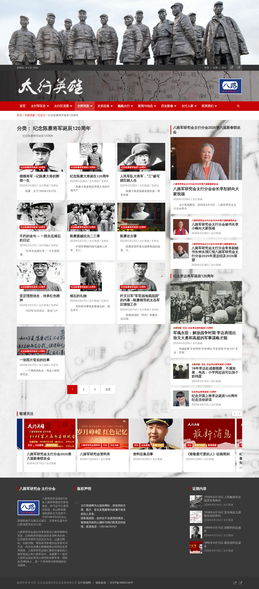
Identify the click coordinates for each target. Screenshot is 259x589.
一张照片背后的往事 (35, 360)
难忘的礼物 (78, 296)
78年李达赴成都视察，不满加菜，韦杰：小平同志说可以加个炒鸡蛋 (215, 372)
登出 (224, 67)
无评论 (54, 185)
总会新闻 (145, 445)
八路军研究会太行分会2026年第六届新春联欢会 (195, 184)
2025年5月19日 (200, 381)
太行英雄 (44, 185)
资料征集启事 (143, 454)
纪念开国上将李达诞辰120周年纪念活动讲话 (215, 398)
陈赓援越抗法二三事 (85, 236)
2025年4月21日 (200, 404)
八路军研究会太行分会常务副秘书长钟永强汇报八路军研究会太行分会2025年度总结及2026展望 (215, 254)
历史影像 (167, 106)
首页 (23, 106)
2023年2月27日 (28, 245)
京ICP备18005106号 (121, 582)
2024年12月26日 (89, 459)
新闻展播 (212, 445)
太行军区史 (38, 106)
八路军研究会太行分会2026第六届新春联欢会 (49, 456)
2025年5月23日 (181, 343)
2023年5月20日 (141, 459)
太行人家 (187, 106)
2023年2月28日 (28, 185)
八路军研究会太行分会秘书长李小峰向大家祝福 (215, 226)
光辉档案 (83, 106)
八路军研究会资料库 (90, 445)
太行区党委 (61, 106)
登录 (206, 67)
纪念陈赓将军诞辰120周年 (33, 167)
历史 (185, 328)
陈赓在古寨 (128, 236)
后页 (108, 389)
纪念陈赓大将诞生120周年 (89, 176)
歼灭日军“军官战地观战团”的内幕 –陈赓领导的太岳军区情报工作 (140, 300)
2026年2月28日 (181, 199)
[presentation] (234, 413)
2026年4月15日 (212, 535)
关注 (30, 445)
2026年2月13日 (35, 463)
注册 (215, 67)
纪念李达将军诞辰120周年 (200, 328)
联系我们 (208, 106)
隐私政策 (101, 582)
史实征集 (103, 106)
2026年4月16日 (212, 504)
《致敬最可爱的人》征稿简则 (208, 454)
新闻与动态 (145, 106)
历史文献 (114, 445)
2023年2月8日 (194, 459)
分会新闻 (39, 445)
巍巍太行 (124, 106)
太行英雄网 (84, 582)
